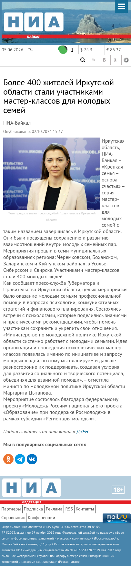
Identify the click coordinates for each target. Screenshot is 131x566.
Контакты (85, 509)
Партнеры (11, 509)
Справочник (13, 517)
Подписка (33, 509)
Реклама (54, 509)
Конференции (41, 517)
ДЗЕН (82, 431)
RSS (69, 509)
